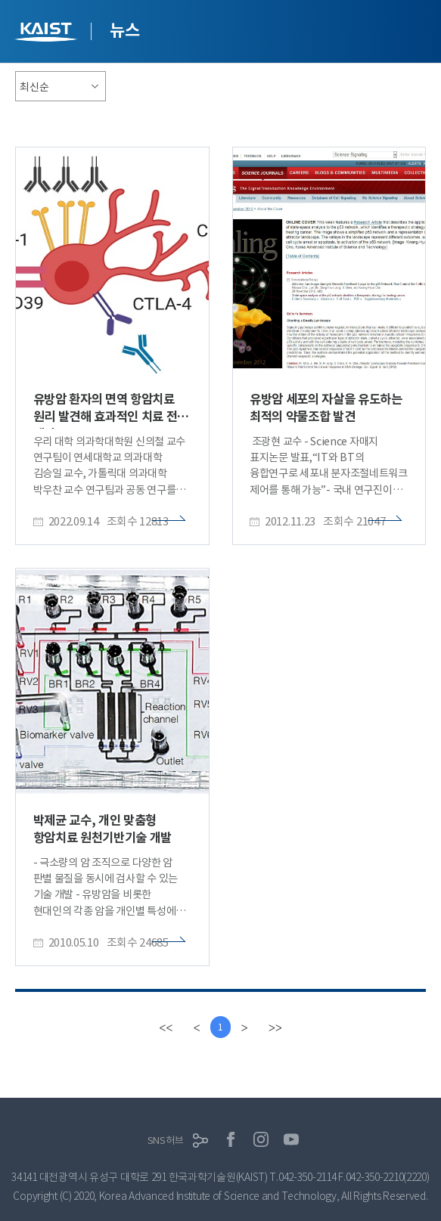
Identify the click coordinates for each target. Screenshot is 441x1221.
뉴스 (124, 30)
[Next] (245, 1027)
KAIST (47, 33)
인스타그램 (261, 1140)
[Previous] (195, 1027)
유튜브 (291, 1140)
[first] (164, 1027)
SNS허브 (166, 1140)
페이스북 (230, 1140)
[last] (277, 1027)
